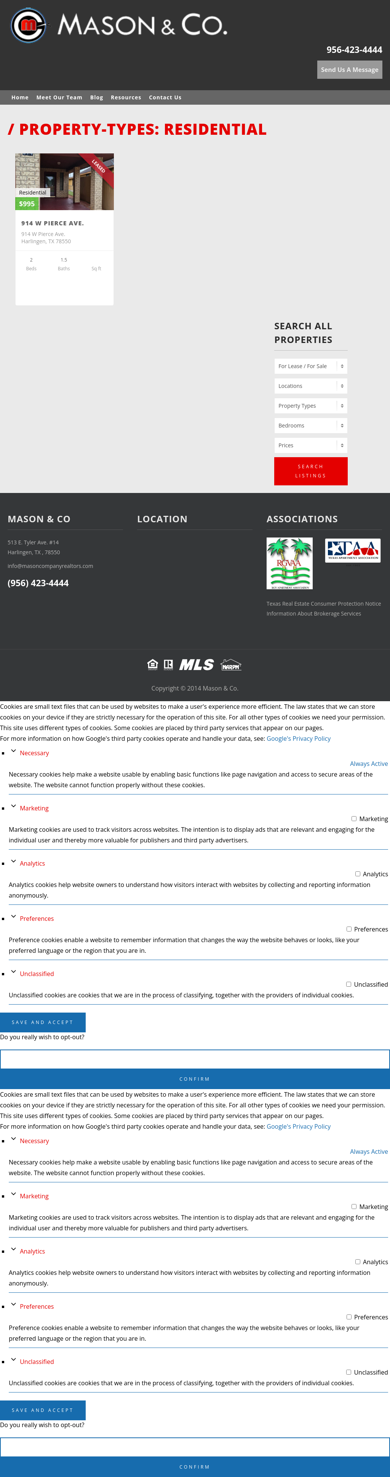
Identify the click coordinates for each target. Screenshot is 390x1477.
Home (20, 97)
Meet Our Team (59, 97)
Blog (96, 97)
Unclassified (37, 974)
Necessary (34, 753)
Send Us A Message (350, 69)
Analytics (32, 863)
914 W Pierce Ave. (52, 223)
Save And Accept (43, 1022)
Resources (126, 97)
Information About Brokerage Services (314, 613)
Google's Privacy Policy (299, 738)
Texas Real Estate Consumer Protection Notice (324, 603)
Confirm (195, 1079)
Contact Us (165, 97)
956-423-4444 (354, 49)
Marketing (34, 808)
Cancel (195, 1059)
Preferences (37, 918)
